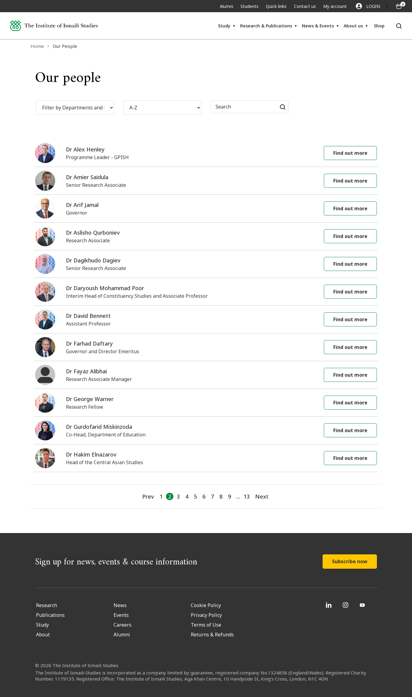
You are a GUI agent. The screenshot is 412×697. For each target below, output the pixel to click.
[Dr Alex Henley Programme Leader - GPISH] (206, 153)
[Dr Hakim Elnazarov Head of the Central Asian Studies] (206, 458)
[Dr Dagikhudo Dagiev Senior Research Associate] (206, 264)
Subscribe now (349, 561)
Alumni (226, 6)
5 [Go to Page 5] (195, 496)
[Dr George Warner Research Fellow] (206, 403)
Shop (379, 26)
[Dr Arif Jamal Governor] (206, 208)
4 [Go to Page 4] (186, 496)
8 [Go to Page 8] (220, 496)
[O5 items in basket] (399, 6)
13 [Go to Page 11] (247, 496)
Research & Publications (266, 26)
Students (249, 6)
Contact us (305, 6)
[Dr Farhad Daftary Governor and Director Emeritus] (206, 347)
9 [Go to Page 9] (229, 496)
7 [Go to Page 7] (212, 496)
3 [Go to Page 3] (178, 496)
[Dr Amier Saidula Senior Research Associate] (206, 181)
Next (262, 496)
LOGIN (368, 6)
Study (224, 26)
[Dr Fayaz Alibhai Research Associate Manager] (206, 375)
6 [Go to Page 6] (203, 496)
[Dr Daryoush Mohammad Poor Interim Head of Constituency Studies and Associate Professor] (206, 292)
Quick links (276, 6)
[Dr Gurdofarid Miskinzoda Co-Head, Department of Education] (206, 430)
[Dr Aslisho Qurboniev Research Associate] (206, 236)
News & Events (318, 26)
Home (37, 46)
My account (335, 6)
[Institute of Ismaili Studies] (54, 26)
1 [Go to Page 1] (161, 496)
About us (353, 26)
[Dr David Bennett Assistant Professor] (206, 319)
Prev (148, 496)
